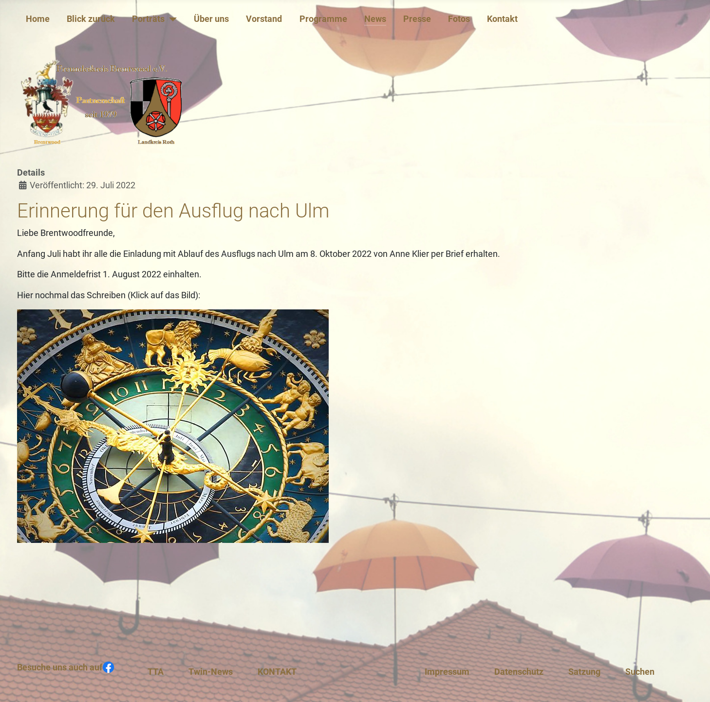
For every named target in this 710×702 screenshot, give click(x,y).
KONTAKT (277, 672)
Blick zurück (91, 19)
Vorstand (264, 19)
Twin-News (210, 672)
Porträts (148, 19)
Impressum (447, 672)
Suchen (639, 672)
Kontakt (502, 19)
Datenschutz (518, 672)
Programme (323, 19)
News (375, 19)
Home (38, 19)
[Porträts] (171, 19)
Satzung (584, 672)
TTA (156, 672)
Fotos (459, 19)
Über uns (211, 19)
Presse (417, 19)
